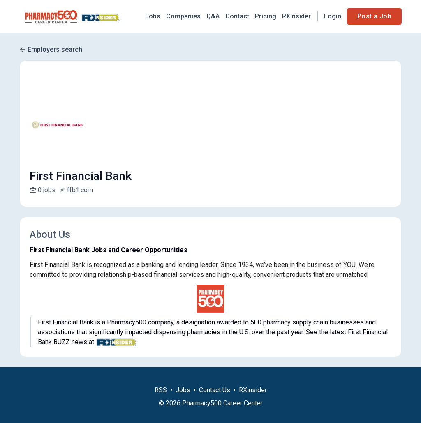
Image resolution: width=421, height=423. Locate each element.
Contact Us (214, 400)
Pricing (265, 16)
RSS (161, 400)
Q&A (213, 16)
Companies (183, 16)
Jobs (152, 16)
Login (332, 16)
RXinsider (296, 16)
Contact (237, 16)
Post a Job (374, 16)
